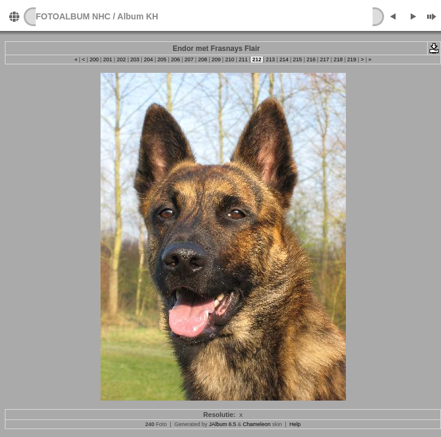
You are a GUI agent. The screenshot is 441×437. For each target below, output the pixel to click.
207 (189, 59)
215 (297, 59)
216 (311, 59)
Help (295, 424)
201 (108, 59)
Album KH (138, 16)
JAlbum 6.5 (222, 424)
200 (94, 59)
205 (162, 59)
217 (325, 59)
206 (176, 59)
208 (202, 59)
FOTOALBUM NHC (73, 16)
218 (338, 59)
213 (270, 59)
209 (216, 59)
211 (243, 59)
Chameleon (257, 424)
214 (284, 59)
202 (121, 59)
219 (352, 59)
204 (148, 59)
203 (135, 59)
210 (230, 59)
